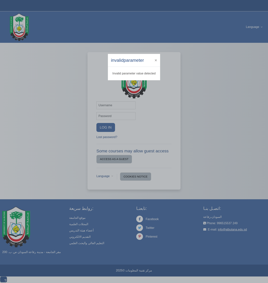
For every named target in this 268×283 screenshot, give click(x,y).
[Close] (155, 60)
